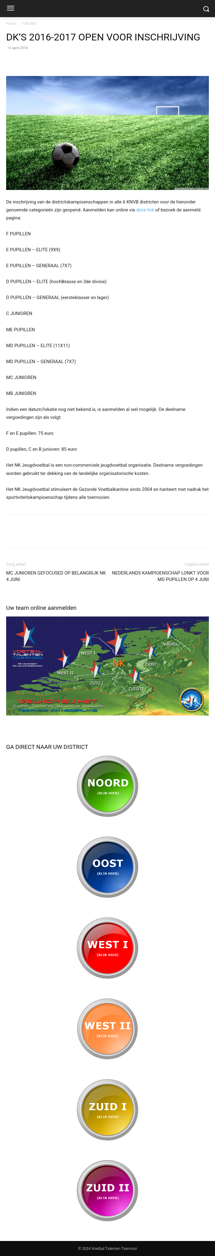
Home (11, 23)
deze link (145, 210)
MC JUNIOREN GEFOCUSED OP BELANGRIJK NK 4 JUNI (56, 576)
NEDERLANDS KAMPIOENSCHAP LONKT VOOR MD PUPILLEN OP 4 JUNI (160, 576)
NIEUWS (29, 23)
